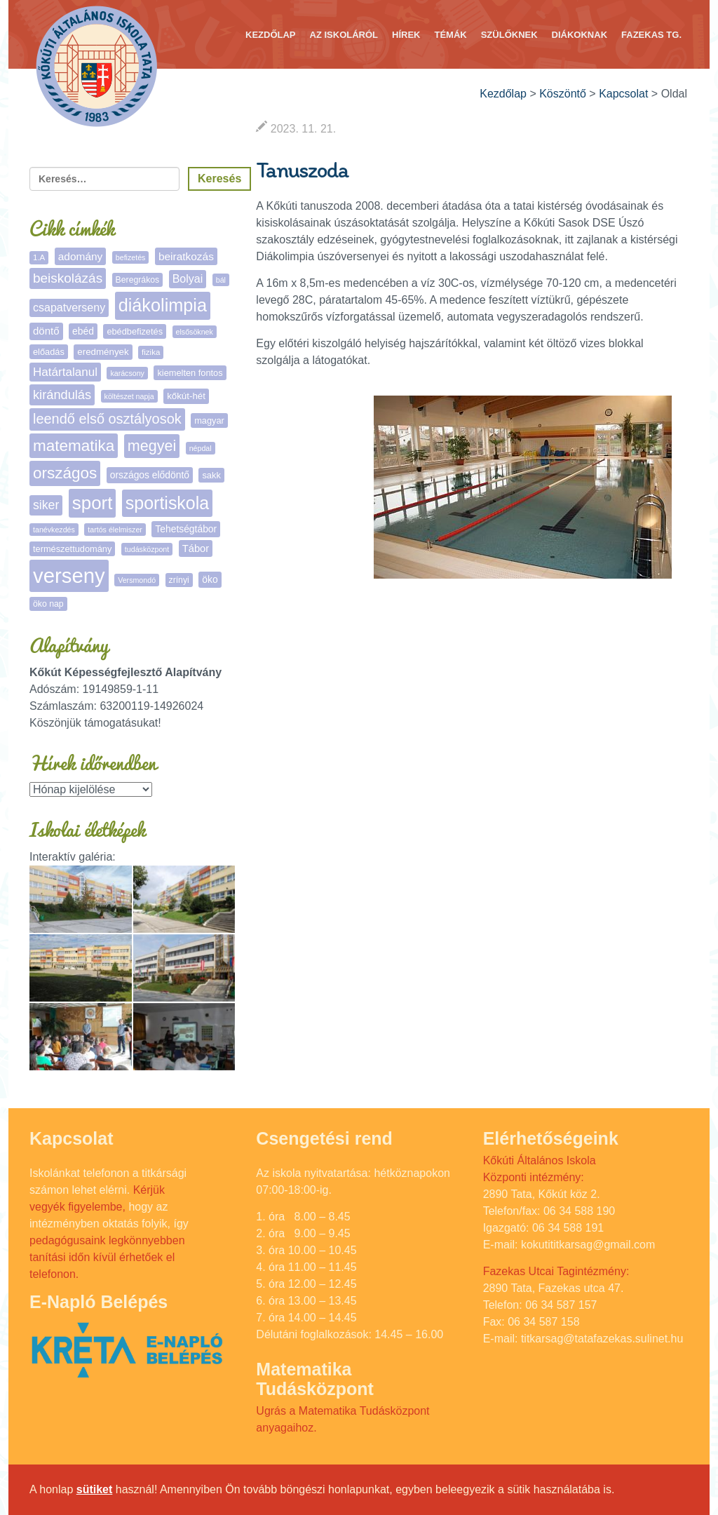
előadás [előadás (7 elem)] (49, 351)
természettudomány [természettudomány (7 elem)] (72, 549)
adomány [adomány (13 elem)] (80, 256)
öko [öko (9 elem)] (209, 579)
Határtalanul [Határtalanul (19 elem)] (65, 372)
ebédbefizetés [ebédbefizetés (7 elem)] (135, 331)
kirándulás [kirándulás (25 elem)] (62, 394)
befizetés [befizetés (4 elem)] (131, 257)
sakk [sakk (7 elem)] (211, 475)
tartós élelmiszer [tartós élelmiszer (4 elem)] (115, 529)
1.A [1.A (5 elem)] (39, 257)
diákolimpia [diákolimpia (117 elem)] (162, 305)
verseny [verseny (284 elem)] (69, 575)
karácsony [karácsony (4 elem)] (127, 373)
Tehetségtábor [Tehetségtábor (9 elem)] (186, 528)
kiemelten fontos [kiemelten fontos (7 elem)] (189, 373)
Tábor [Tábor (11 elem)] (195, 548)
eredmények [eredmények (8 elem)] (102, 351)
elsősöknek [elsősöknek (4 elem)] (194, 332)
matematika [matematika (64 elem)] (73, 445)
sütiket (94, 1489)
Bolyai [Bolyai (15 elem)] (187, 279)
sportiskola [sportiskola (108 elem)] (167, 503)
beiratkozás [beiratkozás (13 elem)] (186, 256)
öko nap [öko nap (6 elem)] (48, 604)
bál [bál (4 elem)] (221, 280)
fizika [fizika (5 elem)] (151, 352)
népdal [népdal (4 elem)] (200, 448)
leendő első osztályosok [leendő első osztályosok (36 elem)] (107, 418)
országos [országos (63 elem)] (65, 473)
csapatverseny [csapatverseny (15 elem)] (69, 308)
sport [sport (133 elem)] (92, 503)
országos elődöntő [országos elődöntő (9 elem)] (149, 474)
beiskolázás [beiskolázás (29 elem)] (67, 278)
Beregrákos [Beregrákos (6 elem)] (138, 280)
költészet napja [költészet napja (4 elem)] (129, 396)
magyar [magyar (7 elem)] (209, 420)
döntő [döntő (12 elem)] (46, 331)
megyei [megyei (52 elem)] (152, 446)
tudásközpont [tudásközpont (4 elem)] (147, 549)
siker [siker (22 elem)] (46, 505)
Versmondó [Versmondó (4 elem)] (137, 580)
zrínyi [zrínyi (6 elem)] (179, 580)
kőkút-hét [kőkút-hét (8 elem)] (186, 396)
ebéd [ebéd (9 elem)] (83, 331)
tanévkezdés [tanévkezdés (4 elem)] (54, 529)
